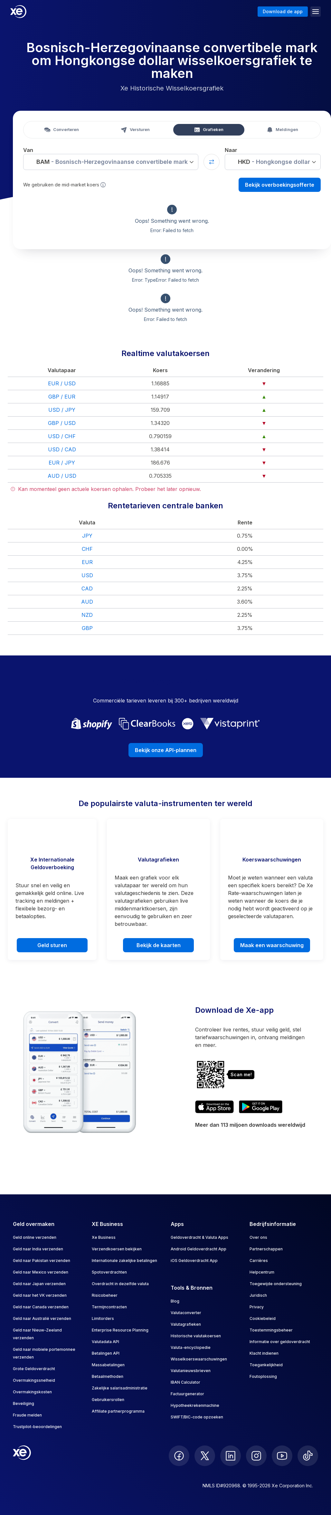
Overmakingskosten (32, 1391)
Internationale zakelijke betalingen (124, 1260)
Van (28, 150)
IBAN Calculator (185, 1382)
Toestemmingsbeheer (271, 1330)
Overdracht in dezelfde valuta (120, 1283)
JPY (87, 535)
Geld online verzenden (34, 1237)
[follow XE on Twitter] (204, 1455)
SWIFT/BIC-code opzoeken (197, 1417)
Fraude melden (27, 1415)
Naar (231, 150)
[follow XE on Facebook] (179, 1455)
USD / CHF (62, 436)
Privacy (257, 1306)
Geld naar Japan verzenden (39, 1283)
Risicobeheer (105, 1295)
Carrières (259, 1260)
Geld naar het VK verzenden (40, 1295)
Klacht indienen (264, 1353)
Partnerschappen (266, 1249)
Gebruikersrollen (108, 1399)
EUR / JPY (62, 462)
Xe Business (104, 1237)
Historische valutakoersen (196, 1335)
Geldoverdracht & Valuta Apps (199, 1237)
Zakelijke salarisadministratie (119, 1388)
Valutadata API (105, 1341)
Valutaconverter (186, 1312)
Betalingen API (105, 1353)
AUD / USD (62, 476)
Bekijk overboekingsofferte (279, 185)
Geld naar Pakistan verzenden (41, 1260)
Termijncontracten (109, 1306)
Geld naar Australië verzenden (42, 1318)
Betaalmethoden (107, 1376)
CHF (87, 549)
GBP (87, 628)
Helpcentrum (262, 1272)
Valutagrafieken (186, 1324)
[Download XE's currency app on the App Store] (214, 1106)
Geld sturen (52, 945)
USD (87, 575)
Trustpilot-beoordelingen (37, 1426)
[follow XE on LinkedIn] (230, 1455)
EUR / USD (62, 383)
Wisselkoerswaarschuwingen (199, 1359)
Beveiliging (23, 1403)
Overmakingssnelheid (34, 1380)
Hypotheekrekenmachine (195, 1405)
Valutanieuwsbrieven (191, 1370)
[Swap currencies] (211, 162)
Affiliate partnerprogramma (118, 1411)
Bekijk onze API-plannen (165, 750)
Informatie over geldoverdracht (280, 1341)
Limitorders (103, 1318)
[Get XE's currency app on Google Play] (260, 1106)
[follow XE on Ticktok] (308, 1455)
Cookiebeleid (263, 1318)
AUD (87, 601)
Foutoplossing (263, 1376)
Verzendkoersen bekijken (117, 1249)
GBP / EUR (61, 396)
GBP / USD (62, 423)
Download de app (283, 11)
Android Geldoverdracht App (198, 1249)
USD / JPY (61, 410)
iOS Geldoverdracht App (194, 1260)
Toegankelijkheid (266, 1364)
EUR (87, 562)
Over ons (258, 1237)
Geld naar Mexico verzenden (40, 1272)
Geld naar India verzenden (38, 1249)
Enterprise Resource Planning (120, 1330)
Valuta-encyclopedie (191, 1347)
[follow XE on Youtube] (282, 1455)
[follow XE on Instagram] (256, 1455)
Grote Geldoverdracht (34, 1368)
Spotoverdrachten (109, 1272)
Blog (175, 1301)
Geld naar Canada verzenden (41, 1306)
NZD (87, 615)
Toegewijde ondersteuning (276, 1283)
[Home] (18, 11)
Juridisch (258, 1295)
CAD (87, 588)
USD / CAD (62, 449)
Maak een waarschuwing (272, 945)
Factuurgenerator (187, 1393)
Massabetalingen (108, 1364)
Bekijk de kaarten (159, 945)
